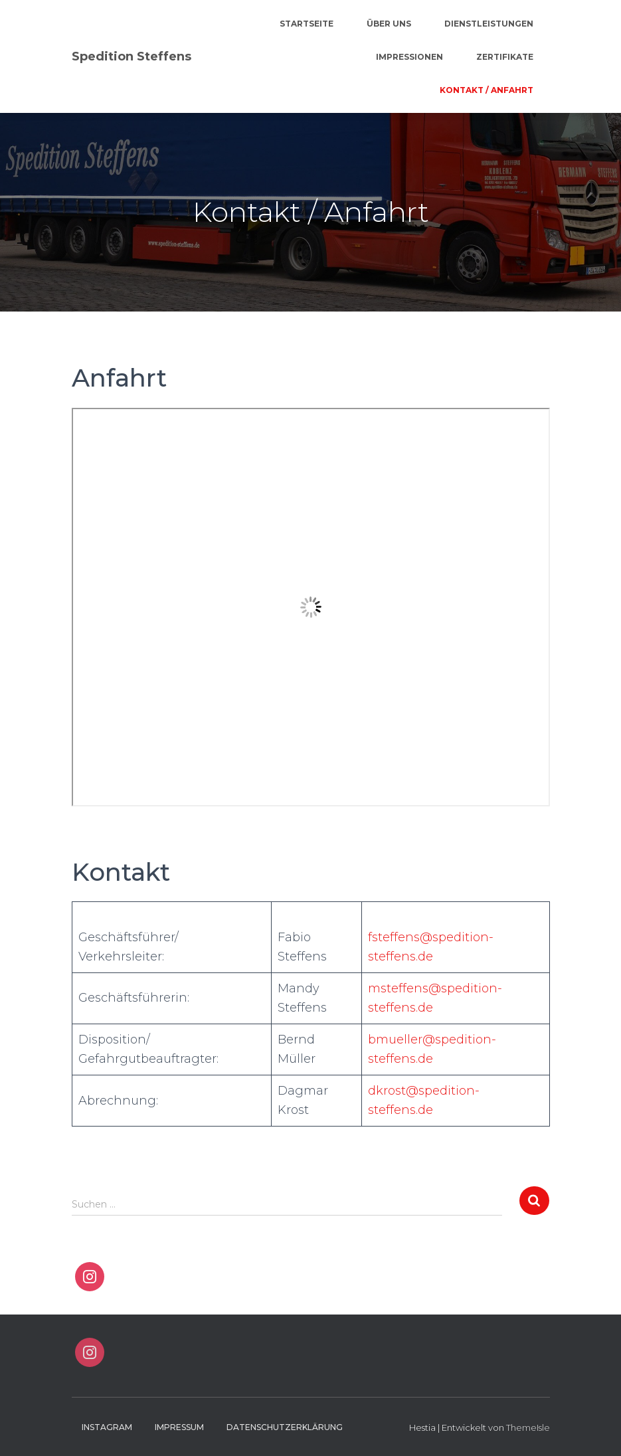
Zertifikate (504, 57)
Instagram (107, 1427)
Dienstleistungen (488, 24)
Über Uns (389, 24)
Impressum (179, 1427)
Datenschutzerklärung (284, 1427)
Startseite (306, 24)
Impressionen (409, 57)
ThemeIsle (528, 1427)
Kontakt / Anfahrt (486, 90)
